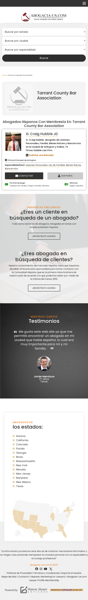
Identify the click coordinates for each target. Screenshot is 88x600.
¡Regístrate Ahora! (44, 236)
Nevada (21, 469)
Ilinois (19, 457)
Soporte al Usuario (71, 573)
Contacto (23, 576)
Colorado (22, 444)
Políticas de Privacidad (19, 573)
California (22, 440)
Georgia (21, 452)
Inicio (4, 75)
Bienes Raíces (73, 165)
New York (21, 465)
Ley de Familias (57, 165)
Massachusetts (25, 461)
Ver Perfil (65, 175)
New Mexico (23, 482)
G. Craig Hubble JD (42, 134)
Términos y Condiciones (46, 573)
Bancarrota (11, 168)
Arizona (20, 436)
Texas (20, 486)
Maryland (22, 478)
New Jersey (23, 473)
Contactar (24, 175)
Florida (20, 448)
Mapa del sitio (9, 576)
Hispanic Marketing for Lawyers (48, 576)
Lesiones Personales (37, 165)
